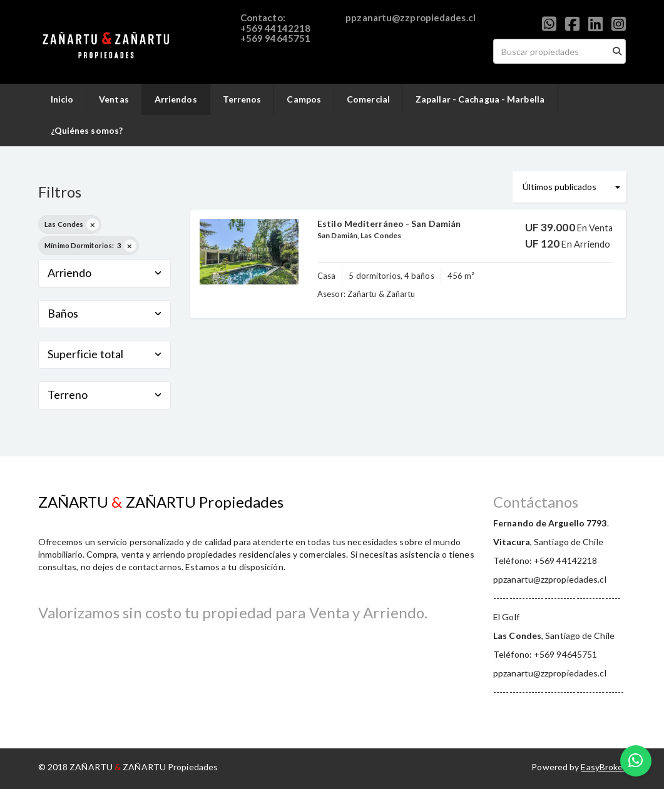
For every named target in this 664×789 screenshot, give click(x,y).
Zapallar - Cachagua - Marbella (480, 99)
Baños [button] (105, 313)
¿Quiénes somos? (87, 130)
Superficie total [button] (105, 354)
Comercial (368, 99)
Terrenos (242, 99)
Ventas (114, 99)
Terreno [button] (105, 394)
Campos (304, 99)
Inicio (62, 99)
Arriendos (176, 99)
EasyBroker (603, 766)
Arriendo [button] (105, 272)
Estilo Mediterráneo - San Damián (389, 223)
